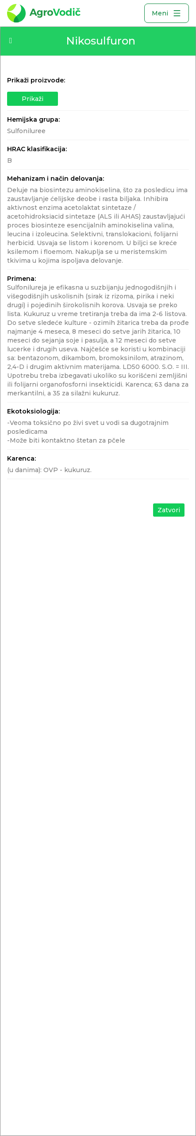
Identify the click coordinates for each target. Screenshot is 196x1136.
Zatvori (169, 510)
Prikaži (32, 99)
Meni (166, 13)
